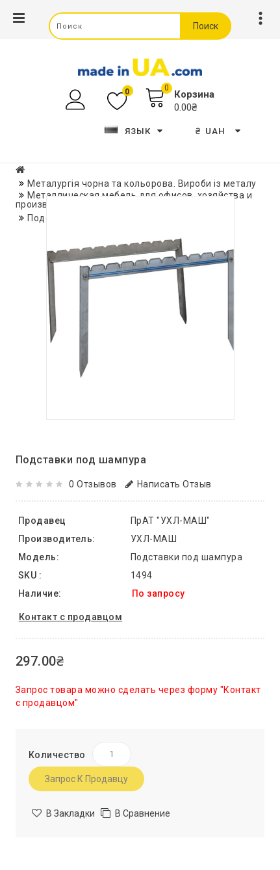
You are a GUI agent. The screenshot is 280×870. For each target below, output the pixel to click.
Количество (57, 755)
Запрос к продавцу (86, 779)
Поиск (205, 26)
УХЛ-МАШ (154, 539)
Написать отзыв (168, 484)
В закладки (70, 813)
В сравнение (142, 813)
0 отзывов (93, 484)
